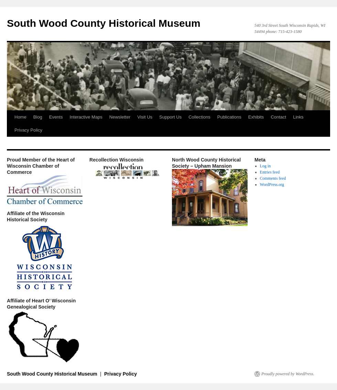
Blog (37, 117)
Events (56, 117)
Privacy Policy (28, 130)
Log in (265, 166)
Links (298, 117)
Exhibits (256, 117)
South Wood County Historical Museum (103, 23)
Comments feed (273, 178)
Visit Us (144, 117)
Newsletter (119, 117)
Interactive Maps (85, 117)
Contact (278, 117)
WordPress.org (272, 184)
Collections (199, 117)
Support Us (170, 117)
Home (20, 117)
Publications (229, 117)
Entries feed (270, 172)
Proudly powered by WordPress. (287, 373)
